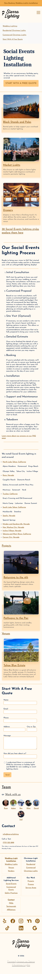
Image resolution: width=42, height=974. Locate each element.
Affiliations (11, 910)
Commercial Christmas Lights (14, 35)
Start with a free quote (21, 83)
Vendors (11, 871)
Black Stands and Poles (17, 122)
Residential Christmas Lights (14, 30)
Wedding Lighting (10, 26)
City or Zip (32, 728)
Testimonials (11, 906)
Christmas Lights (31, 871)
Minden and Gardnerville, (16, 524)
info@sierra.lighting (11, 834)
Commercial (31, 868)
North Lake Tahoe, (14, 462)
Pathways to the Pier (16, 618)
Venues (6, 633)
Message (20, 742)
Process (31, 884)
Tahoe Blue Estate (14, 665)
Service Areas (31, 888)
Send (7, 775)
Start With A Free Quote (13, 39)
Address (14, 728)
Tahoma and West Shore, (17, 534)
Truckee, (10, 494)
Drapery (8, 210)
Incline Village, (12, 531)
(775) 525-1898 (8, 843)
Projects (6, 545)
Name (20, 702)
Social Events (11, 884)
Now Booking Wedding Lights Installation (21, 3)
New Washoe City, (13, 527)
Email (20, 711)
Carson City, (11, 537)
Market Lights (11, 165)
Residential (30, 864)
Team (6, 787)
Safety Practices (11, 893)
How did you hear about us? (20, 755)
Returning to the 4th (16, 577)
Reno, (8, 475)
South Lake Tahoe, (14, 507)
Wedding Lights (11, 864)
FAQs (11, 903)
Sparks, (9, 516)
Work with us (13, 794)
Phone (20, 720)
